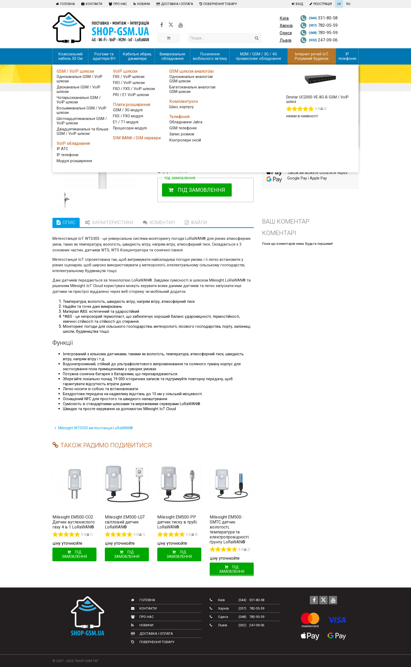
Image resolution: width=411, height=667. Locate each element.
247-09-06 (319, 40)
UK (339, 4)
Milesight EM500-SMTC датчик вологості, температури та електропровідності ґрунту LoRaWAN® (229, 529)
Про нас (117, 4)
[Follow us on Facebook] (161, 24)
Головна (65, 4)
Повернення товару (217, 4)
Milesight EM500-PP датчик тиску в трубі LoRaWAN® (177, 522)
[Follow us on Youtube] (180, 24)
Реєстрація (320, 4)
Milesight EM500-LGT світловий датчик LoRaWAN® (125, 522)
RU (348, 4)
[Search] (257, 38)
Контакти (91, 4)
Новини (141, 4)
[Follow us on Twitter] (171, 24)
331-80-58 (319, 18)
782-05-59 (319, 25)
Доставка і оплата (174, 4)
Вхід (296, 4)
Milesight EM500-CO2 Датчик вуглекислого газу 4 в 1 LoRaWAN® (73, 522)
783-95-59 (319, 32)
